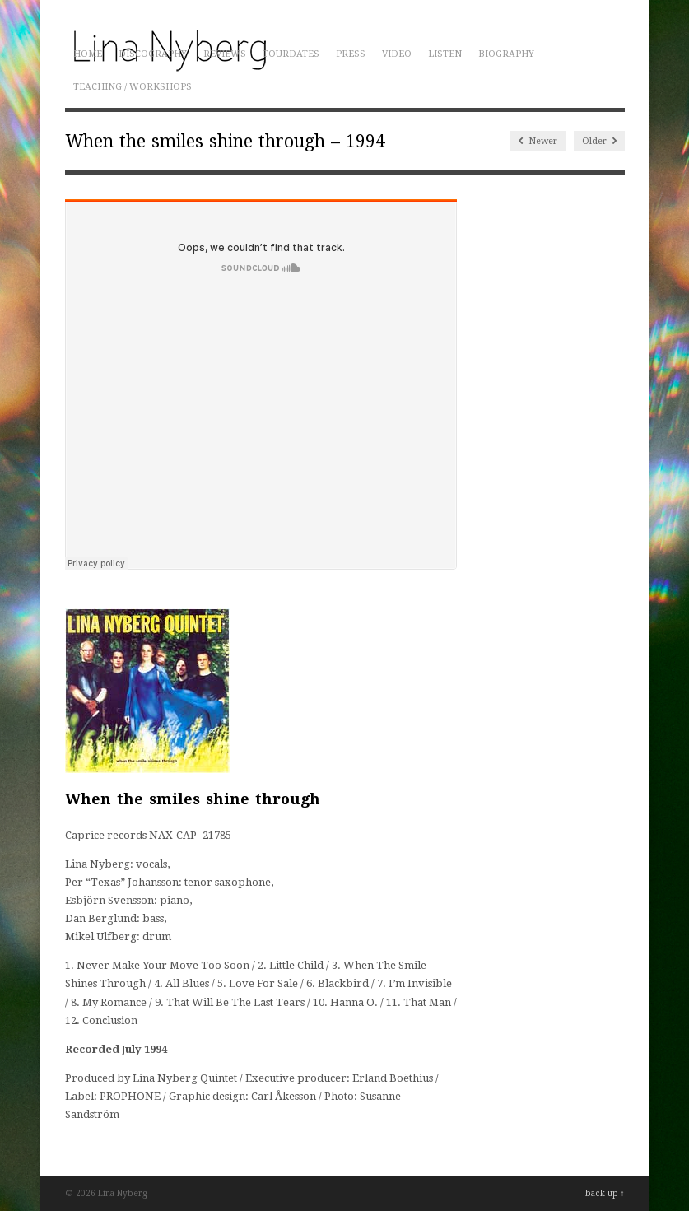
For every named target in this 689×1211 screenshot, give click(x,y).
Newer (538, 141)
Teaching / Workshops (132, 87)
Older (599, 141)
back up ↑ (605, 1193)
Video (397, 54)
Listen (445, 54)
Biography (506, 54)
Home (87, 54)
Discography (153, 54)
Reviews (224, 54)
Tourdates (291, 54)
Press (350, 54)
